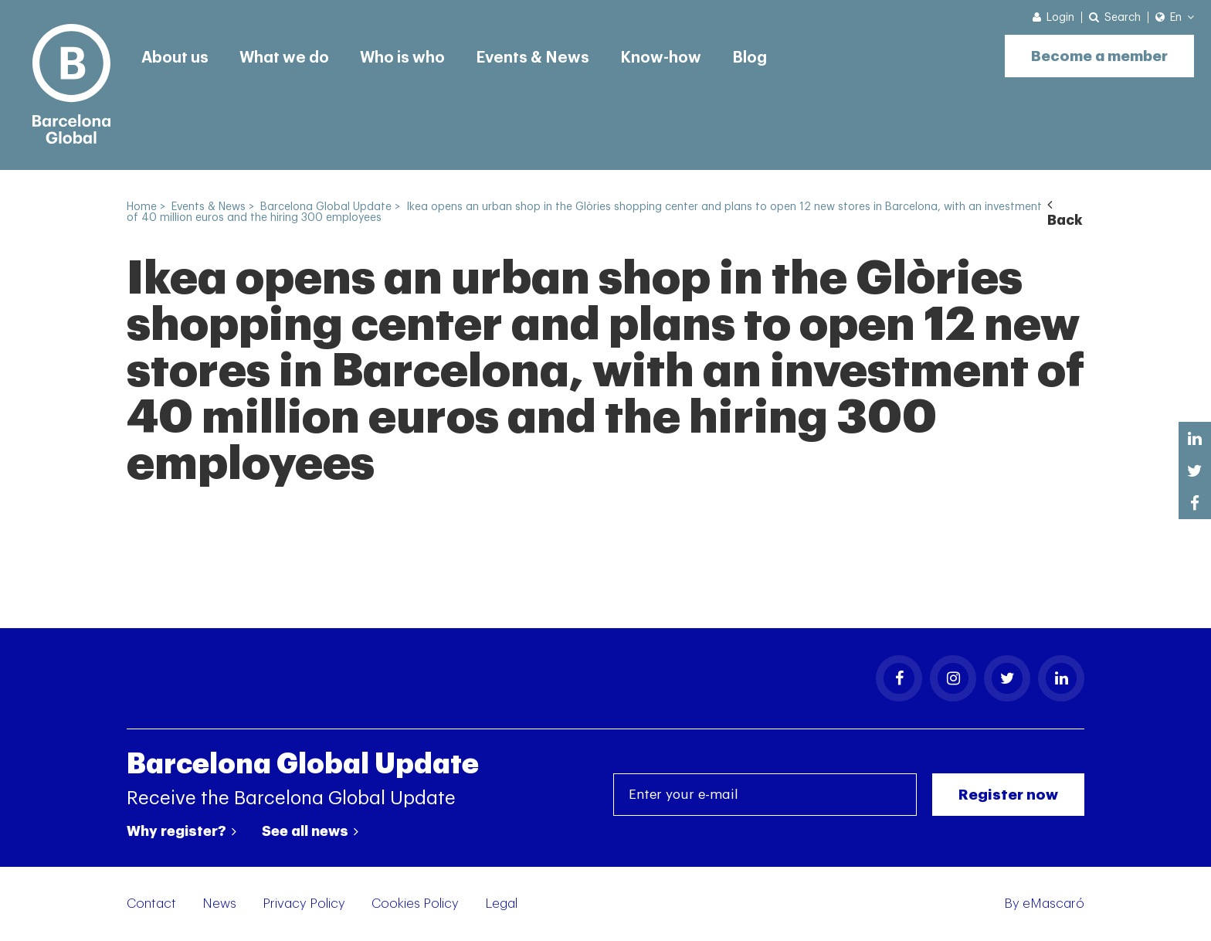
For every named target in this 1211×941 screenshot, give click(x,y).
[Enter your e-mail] (765, 794)
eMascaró (1053, 903)
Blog (749, 58)
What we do (284, 58)
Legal (501, 903)
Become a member (1099, 56)
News (219, 903)
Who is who (402, 58)
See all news (310, 831)
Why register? (181, 831)
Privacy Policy (304, 903)
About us (175, 58)
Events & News (532, 58)
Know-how (660, 58)
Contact (151, 903)
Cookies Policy (415, 903)
